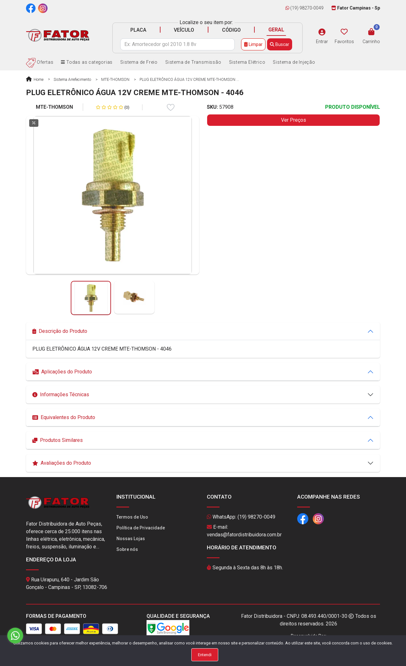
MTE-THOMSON (115, 79)
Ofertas (39, 62)
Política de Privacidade (140, 527)
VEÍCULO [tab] (184, 30)
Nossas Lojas (130, 538)
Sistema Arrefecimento (72, 79)
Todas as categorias (87, 62)
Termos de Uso (132, 517)
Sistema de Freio (139, 62)
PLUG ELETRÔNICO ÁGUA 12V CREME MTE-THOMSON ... (189, 79)
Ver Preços (293, 120)
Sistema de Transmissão (193, 62)
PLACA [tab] (138, 30)
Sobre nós (127, 549)
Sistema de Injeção (294, 62)
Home (34, 79)
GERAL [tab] (276, 30)
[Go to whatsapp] (15, 635)
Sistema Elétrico (247, 62)
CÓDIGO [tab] (231, 30)
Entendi (205, 654)
